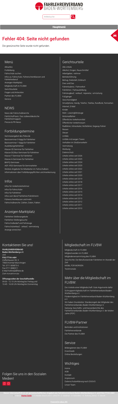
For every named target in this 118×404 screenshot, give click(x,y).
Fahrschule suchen (13, 73)
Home (67, 368)
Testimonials (70, 269)
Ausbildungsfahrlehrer (14, 146)
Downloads (70, 351)
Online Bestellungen (73, 354)
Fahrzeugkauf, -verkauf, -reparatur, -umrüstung (82, 93)
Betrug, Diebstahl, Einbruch (74, 80)
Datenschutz (67, 152)
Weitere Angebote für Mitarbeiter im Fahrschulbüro (26, 169)
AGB (67, 371)
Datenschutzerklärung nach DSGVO (80, 381)
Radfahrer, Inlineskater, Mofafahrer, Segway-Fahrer (84, 126)
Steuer (65, 132)
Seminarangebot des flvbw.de (17, 136)
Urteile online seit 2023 (72, 165)
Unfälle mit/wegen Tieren (73, 139)
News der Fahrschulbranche (17, 113)
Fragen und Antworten (14, 92)
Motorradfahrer (68, 116)
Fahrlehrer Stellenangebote (16, 216)
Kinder (65, 110)
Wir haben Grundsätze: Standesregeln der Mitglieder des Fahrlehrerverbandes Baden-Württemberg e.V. (89, 303)
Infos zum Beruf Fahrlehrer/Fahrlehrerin (22, 196)
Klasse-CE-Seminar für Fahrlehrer (19, 149)
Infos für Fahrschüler (13, 189)
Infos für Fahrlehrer (13, 193)
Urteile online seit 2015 (72, 192)
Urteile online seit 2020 (72, 175)
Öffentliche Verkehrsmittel (73, 119)
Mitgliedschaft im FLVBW (16, 86)
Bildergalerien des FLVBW (76, 348)
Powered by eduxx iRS (59, 402)
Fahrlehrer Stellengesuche (16, 220)
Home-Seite (26, 395)
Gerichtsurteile (11, 89)
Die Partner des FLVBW (75, 334)
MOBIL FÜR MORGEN (74, 265)
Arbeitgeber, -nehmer (71, 73)
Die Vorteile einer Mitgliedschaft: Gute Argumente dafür (88, 287)
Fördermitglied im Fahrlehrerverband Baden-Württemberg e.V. (89, 297)
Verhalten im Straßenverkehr (74, 142)
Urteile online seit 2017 (72, 185)
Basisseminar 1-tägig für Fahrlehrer (20, 143)
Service (8, 99)
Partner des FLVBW (13, 96)
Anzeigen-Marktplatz (13, 82)
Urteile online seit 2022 (72, 169)
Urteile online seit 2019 (72, 179)
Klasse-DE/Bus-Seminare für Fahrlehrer (22, 152)
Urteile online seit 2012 (72, 202)
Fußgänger (67, 96)
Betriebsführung (69, 77)
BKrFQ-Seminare (12, 162)
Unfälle (65, 136)
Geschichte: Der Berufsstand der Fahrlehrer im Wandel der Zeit (90, 261)
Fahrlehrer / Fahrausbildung (74, 90)
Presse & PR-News (13, 122)
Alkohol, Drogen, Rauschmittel (75, 70)
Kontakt (68, 375)
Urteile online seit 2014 (72, 195)
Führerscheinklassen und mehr (18, 199)
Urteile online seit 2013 (72, 198)
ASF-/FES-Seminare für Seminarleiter (21, 165)
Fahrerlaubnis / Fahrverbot (73, 87)
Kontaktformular (13, 274)
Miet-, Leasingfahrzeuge (72, 113)
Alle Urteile (67, 67)
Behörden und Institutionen (76, 327)
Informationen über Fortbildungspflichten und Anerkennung (30, 172)
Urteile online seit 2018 (72, 182)
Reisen (65, 129)
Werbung (66, 149)
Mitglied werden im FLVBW (76, 253)
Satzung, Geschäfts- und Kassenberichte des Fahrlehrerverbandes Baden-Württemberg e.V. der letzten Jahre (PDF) (89, 311)
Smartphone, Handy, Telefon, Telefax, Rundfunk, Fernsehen (87, 103)
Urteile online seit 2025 (72, 159)
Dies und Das (68, 83)
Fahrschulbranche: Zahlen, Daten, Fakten (22, 202)
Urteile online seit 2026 (72, 156)
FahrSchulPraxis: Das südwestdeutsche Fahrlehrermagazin (22, 117)
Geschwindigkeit (69, 100)
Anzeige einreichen (13, 230)
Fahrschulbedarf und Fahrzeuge (18, 223)
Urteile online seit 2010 (72, 208)
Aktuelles (9, 67)
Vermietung (67, 146)
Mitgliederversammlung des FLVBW (80, 256)
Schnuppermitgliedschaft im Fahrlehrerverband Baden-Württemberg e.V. (88, 291)
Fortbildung (9, 70)
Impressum (70, 378)
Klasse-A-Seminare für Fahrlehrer (19, 159)
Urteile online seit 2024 (72, 162)
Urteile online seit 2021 (72, 172)
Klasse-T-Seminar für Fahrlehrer (18, 156)
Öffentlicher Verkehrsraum (73, 123)
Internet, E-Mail (68, 106)
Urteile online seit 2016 (72, 188)
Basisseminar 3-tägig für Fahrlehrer (20, 139)
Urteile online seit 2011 (72, 205)
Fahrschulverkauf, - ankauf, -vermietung (22, 226)
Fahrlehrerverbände (73, 330)
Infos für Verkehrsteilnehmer (17, 186)
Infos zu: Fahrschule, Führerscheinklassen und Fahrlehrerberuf (25, 78)
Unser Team (70, 385)
